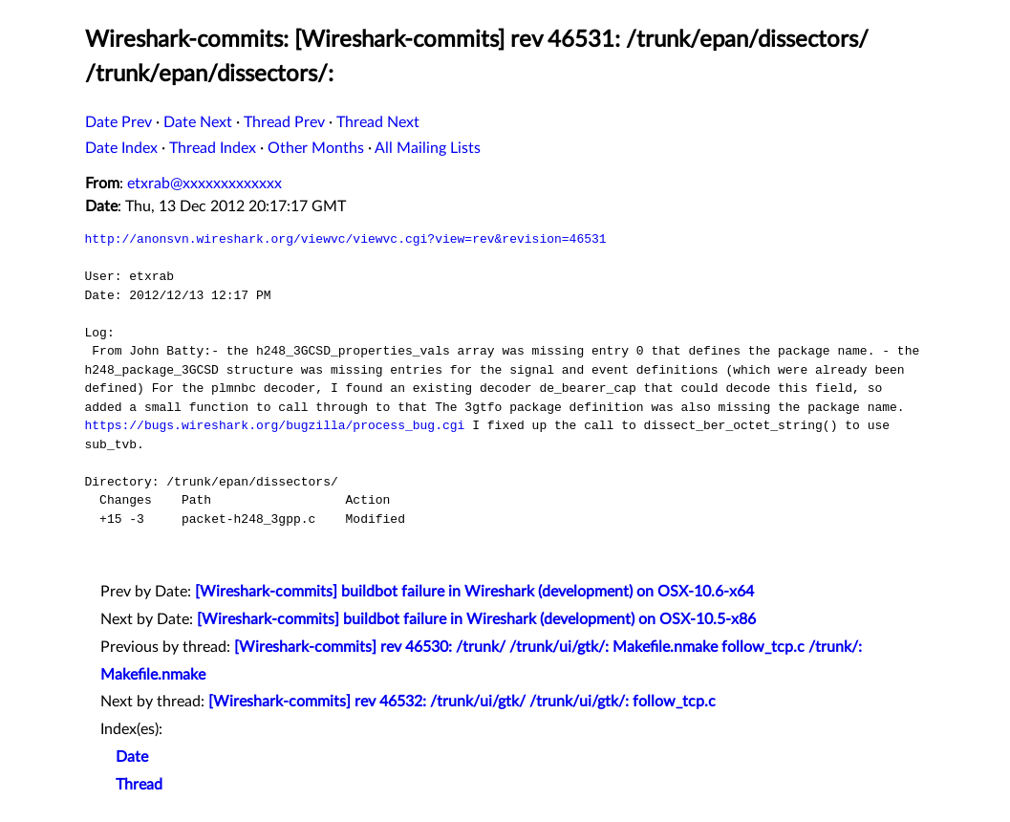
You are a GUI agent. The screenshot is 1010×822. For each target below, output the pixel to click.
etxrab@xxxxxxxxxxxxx (204, 183)
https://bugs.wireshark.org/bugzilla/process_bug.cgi (275, 425)
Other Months (316, 148)
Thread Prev (284, 122)
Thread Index (212, 148)
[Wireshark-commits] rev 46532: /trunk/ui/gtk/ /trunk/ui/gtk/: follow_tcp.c (462, 701)
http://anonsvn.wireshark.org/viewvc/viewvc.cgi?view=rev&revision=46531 (346, 239)
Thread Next (377, 122)
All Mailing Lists (428, 148)
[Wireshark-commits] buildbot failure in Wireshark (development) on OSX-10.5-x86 (476, 619)
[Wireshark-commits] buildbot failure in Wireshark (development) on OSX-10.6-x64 (474, 591)
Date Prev (118, 122)
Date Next (197, 122)
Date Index (121, 148)
